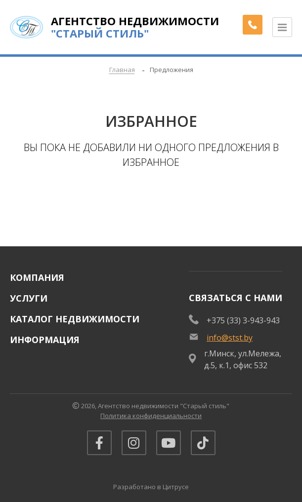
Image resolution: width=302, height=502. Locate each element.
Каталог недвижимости (74, 319)
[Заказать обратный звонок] (252, 25)
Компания (37, 277)
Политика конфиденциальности (151, 415)
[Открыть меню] (282, 27)
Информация (45, 340)
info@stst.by (230, 337)
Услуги (28, 298)
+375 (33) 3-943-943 (243, 320)
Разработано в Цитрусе (151, 486)
